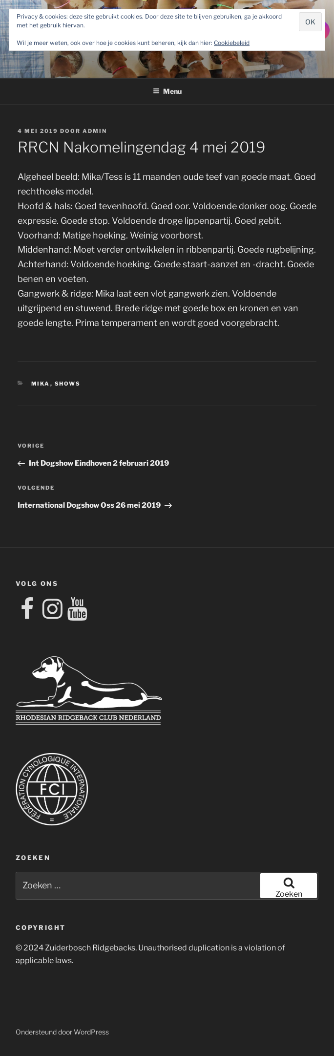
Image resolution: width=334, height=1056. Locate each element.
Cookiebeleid (232, 42)
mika (40, 383)
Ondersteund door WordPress (62, 1032)
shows (68, 383)
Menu (167, 91)
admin (95, 131)
